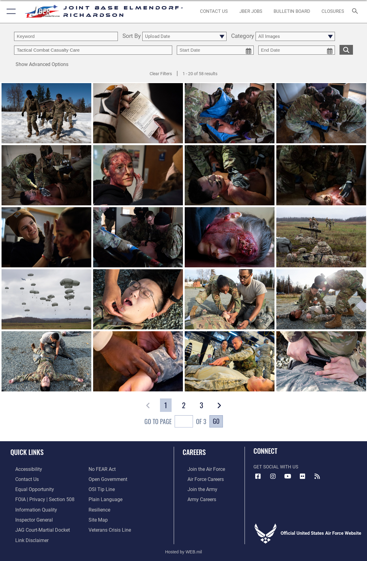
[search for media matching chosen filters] (346, 49)
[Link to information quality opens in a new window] (29, 507)
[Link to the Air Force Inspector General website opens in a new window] (28, 517)
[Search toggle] (356, 11)
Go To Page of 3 (175, 422)
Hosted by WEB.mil (183, 547)
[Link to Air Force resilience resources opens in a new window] (99, 507)
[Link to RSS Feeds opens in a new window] (317, 476)
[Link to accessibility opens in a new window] (23, 469)
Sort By (131, 36)
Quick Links (27, 452)
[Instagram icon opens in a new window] (273, 476)
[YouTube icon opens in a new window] (287, 476)
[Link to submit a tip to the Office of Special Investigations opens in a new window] (101, 488)
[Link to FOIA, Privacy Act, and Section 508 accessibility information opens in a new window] (38, 498)
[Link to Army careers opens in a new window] (196, 498)
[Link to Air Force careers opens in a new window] (200, 478)
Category (242, 36)
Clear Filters (161, 73)
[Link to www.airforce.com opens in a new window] (201, 469)
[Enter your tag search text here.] (93, 50)
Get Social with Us (275, 467)
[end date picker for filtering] (296, 50)
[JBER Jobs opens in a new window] (251, 11)
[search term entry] (66, 36)
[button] (10, 11)
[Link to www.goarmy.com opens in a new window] (197, 488)
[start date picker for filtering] (215, 50)
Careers (194, 452)
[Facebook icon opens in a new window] (258, 476)
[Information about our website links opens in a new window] (26, 536)
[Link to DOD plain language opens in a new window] (104, 498)
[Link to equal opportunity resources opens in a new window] (28, 488)
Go (216, 421)
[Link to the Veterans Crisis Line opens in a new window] (109, 527)
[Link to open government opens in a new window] (107, 478)
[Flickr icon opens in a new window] (302, 476)
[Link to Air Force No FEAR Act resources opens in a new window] (102, 469)
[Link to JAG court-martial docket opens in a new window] (36, 527)
